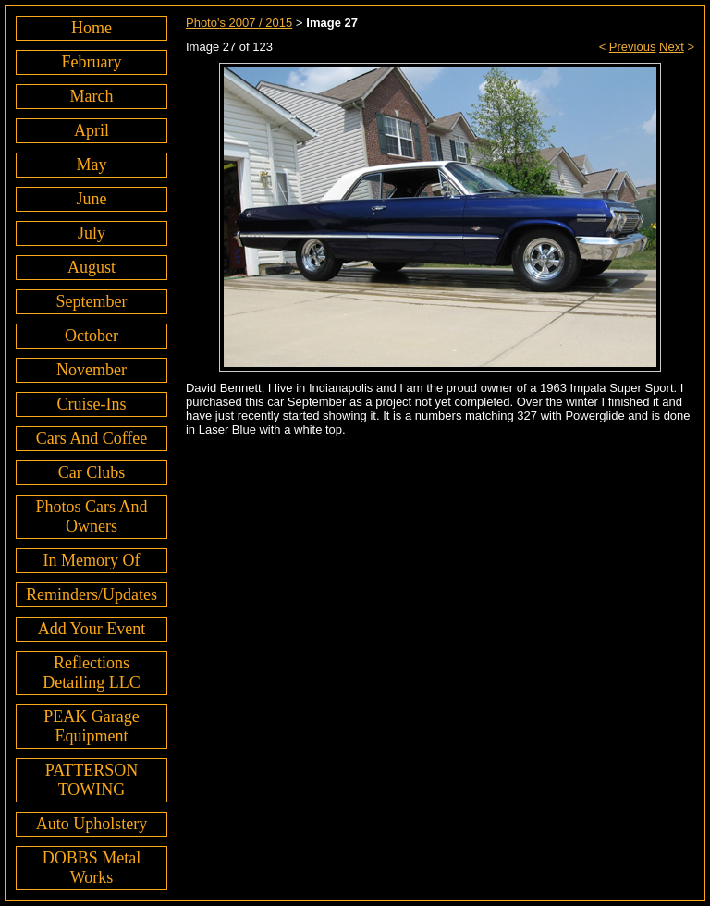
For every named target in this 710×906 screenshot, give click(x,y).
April (91, 130)
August (91, 267)
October (91, 335)
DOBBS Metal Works (92, 868)
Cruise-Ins (91, 404)
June (91, 199)
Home (91, 27)
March (92, 96)
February (92, 62)
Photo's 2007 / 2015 (239, 23)
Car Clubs (92, 472)
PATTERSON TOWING (91, 780)
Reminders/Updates (91, 594)
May (91, 164)
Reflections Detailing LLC (91, 673)
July (91, 233)
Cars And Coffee (92, 438)
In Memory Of (92, 560)
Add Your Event (92, 628)
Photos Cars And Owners (91, 516)
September (92, 301)
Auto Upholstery (92, 823)
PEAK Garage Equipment (91, 726)
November (91, 370)
